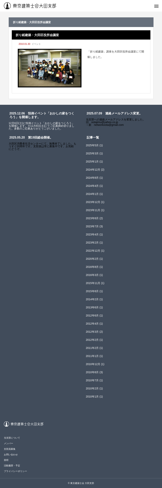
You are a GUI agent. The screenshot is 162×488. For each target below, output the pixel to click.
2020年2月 (92, 258)
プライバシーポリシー (15, 471)
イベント (36, 44)
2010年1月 (92, 396)
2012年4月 (92, 323)
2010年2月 (92, 388)
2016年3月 (92, 275)
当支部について (12, 437)
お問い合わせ (11, 454)
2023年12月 (93, 202)
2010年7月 (92, 380)
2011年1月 (92, 356)
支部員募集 (9, 449)
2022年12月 (93, 250)
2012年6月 (92, 315)
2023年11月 (93, 210)
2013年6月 (92, 307)
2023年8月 (92, 218)
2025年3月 (92, 153)
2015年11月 (93, 283)
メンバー (8, 443)
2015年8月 (92, 291)
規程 (6, 460)
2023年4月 (92, 234)
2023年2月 (92, 242)
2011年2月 (92, 347)
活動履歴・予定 (12, 465)
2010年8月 (92, 372)
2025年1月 (92, 161)
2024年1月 (92, 193)
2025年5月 (92, 145)
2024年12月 (93, 169)
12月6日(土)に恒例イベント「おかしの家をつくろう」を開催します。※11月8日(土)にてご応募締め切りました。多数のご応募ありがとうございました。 (42, 126)
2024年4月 (92, 185)
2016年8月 (92, 266)
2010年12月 (93, 364)
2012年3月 (92, 331)
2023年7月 (92, 226)
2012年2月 (92, 339)
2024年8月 (92, 177)
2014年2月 (92, 299)
